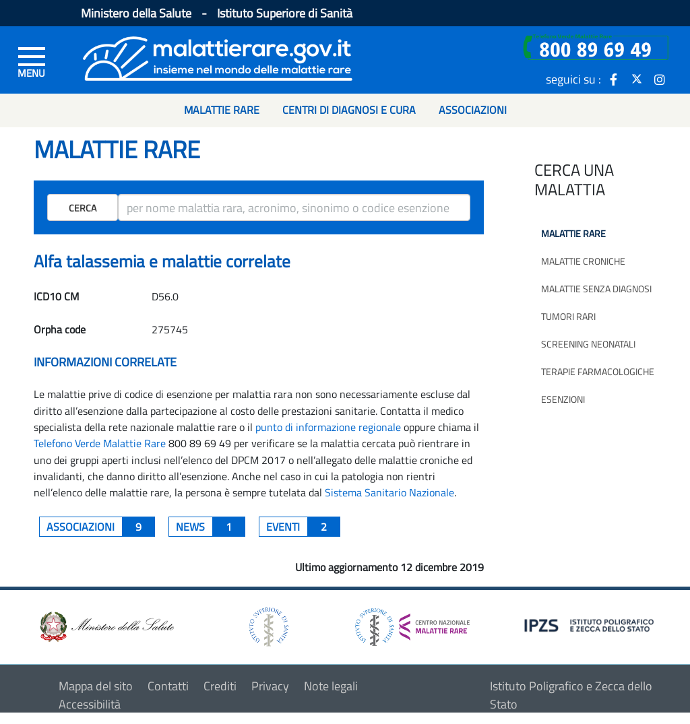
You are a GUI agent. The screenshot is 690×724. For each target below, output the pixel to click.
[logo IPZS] (591, 624)
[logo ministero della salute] (106, 625)
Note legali (331, 686)
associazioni (100, 526)
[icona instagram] (660, 79)
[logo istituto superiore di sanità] (267, 625)
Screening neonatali (588, 344)
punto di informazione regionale (328, 427)
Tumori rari (568, 316)
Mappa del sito (96, 686)
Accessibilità (90, 704)
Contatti (168, 686)
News (210, 526)
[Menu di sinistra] (31, 61)
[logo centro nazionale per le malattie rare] (412, 623)
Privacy (270, 686)
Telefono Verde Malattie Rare (100, 443)
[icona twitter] (637, 79)
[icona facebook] (614, 79)
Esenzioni (563, 399)
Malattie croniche (583, 261)
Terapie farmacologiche (597, 371)
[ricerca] (294, 207)
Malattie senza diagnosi (596, 289)
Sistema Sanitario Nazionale (389, 492)
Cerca (82, 208)
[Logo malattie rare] (217, 57)
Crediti (220, 686)
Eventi (303, 526)
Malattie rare (573, 233)
